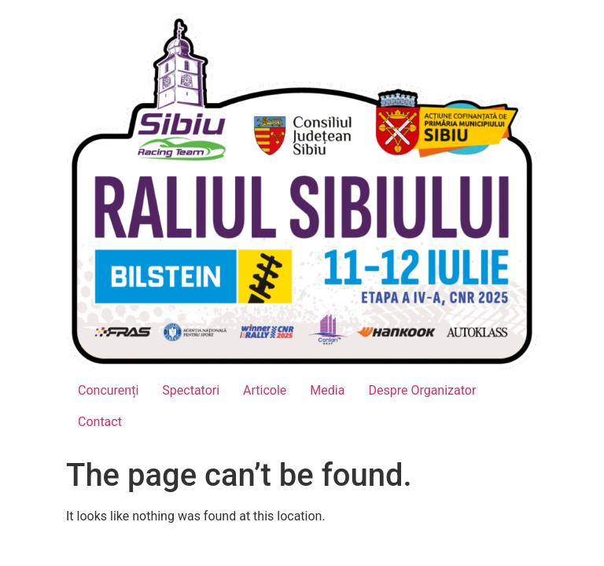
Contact (100, 421)
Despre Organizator (422, 390)
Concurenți (108, 390)
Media (327, 390)
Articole (264, 390)
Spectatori (190, 390)
